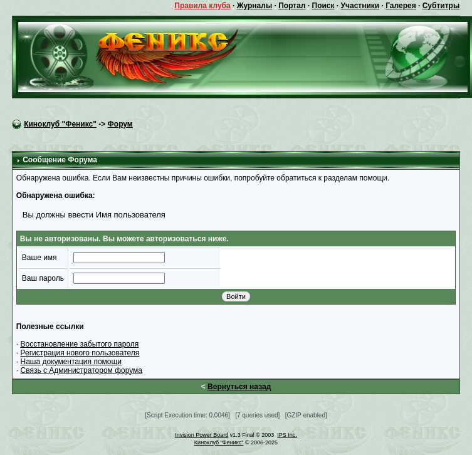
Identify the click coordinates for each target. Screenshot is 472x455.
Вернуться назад (239, 386)
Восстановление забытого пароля (80, 344)
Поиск (323, 5)
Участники (360, 5)
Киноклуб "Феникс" (60, 124)
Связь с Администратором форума (82, 370)
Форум (120, 124)
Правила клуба (202, 5)
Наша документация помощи (71, 361)
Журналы (254, 5)
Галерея (400, 5)
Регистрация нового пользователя (80, 352)
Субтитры (440, 5)
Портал (291, 5)
